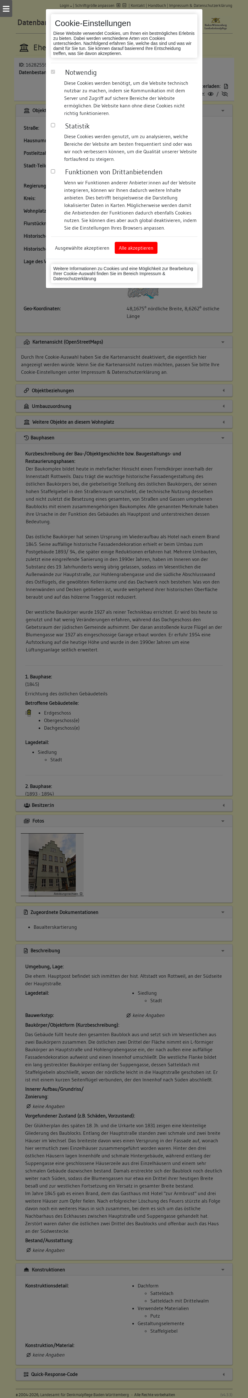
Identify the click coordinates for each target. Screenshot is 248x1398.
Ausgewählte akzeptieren (82, 248)
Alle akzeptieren (136, 248)
